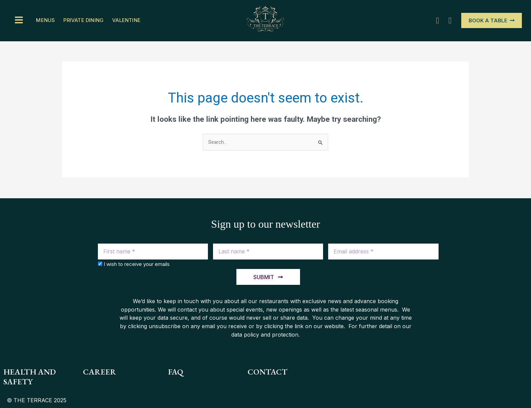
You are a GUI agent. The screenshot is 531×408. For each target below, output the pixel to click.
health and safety (30, 377)
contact (268, 372)
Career (99, 372)
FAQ (175, 372)
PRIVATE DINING (83, 20)
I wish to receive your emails (137, 264)
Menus (45, 20)
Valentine (126, 20)
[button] (19, 20)
